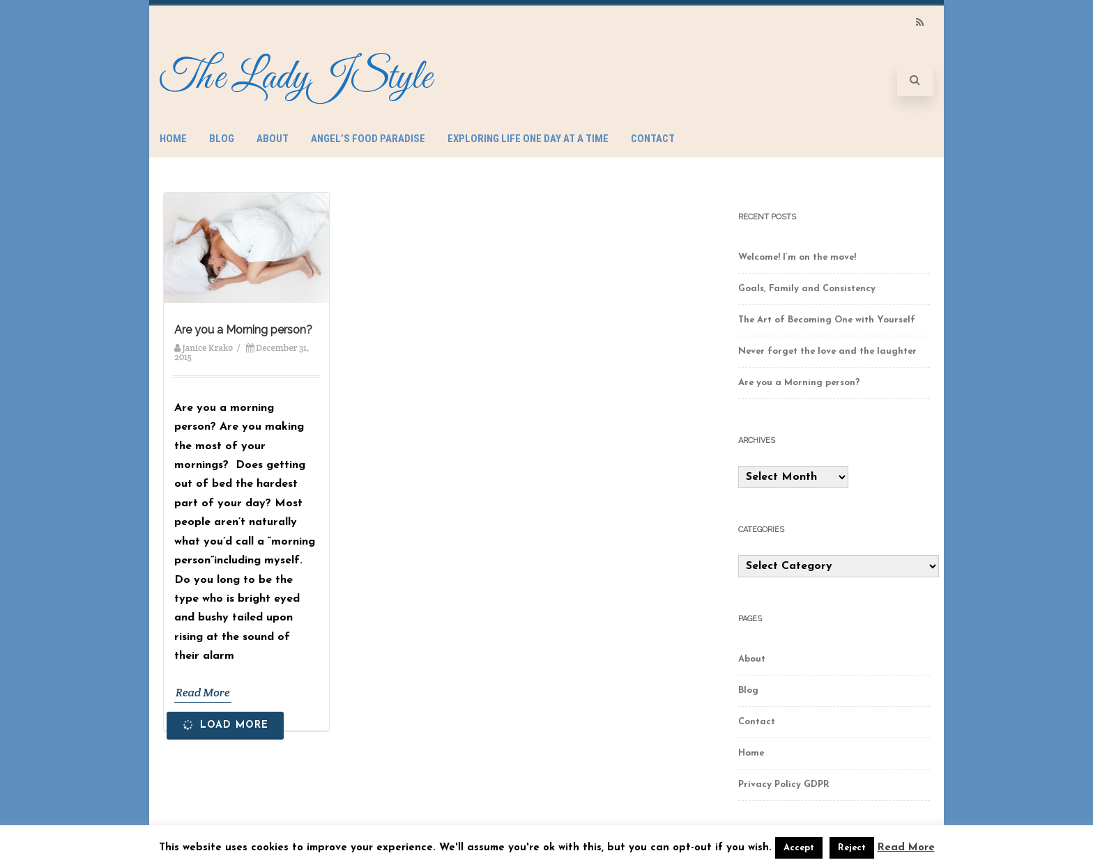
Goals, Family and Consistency (807, 288)
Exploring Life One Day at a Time (528, 138)
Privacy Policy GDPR (784, 784)
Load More (224, 725)
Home (173, 138)
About (273, 138)
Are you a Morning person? (243, 329)
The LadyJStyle (295, 78)
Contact (653, 138)
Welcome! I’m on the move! (797, 257)
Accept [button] (799, 847)
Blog (221, 138)
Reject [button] (852, 847)
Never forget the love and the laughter (827, 351)
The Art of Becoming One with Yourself (826, 320)
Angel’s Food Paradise (368, 138)
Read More (203, 692)
